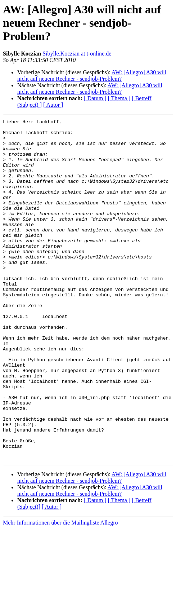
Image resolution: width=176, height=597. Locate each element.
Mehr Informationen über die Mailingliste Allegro (60, 591)
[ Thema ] (119, 98)
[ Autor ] (53, 105)
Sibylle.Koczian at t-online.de (76, 53)
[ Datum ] (95, 98)
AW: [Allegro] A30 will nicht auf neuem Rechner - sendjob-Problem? (91, 75)
